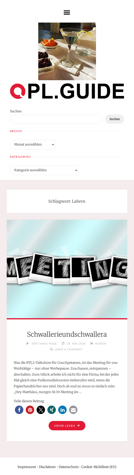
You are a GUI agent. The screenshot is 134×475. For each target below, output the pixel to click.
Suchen (16, 111)
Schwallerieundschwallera (67, 334)
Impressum (27, 467)
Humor (100, 343)
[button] (19, 409)
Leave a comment (69, 349)
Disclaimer (47, 467)
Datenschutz (68, 467)
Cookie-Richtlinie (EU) (98, 467)
